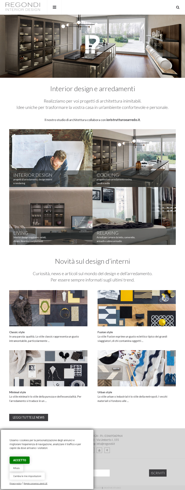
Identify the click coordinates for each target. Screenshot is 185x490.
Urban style (105, 392)
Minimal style (17, 392)
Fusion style (105, 332)
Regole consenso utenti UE (35, 483)
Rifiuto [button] (16, 468)
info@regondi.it (106, 443)
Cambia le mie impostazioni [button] (27, 476)
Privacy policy (16, 483)
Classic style (17, 332)
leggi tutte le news (28, 417)
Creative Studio (112, 487)
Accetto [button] (19, 460)
